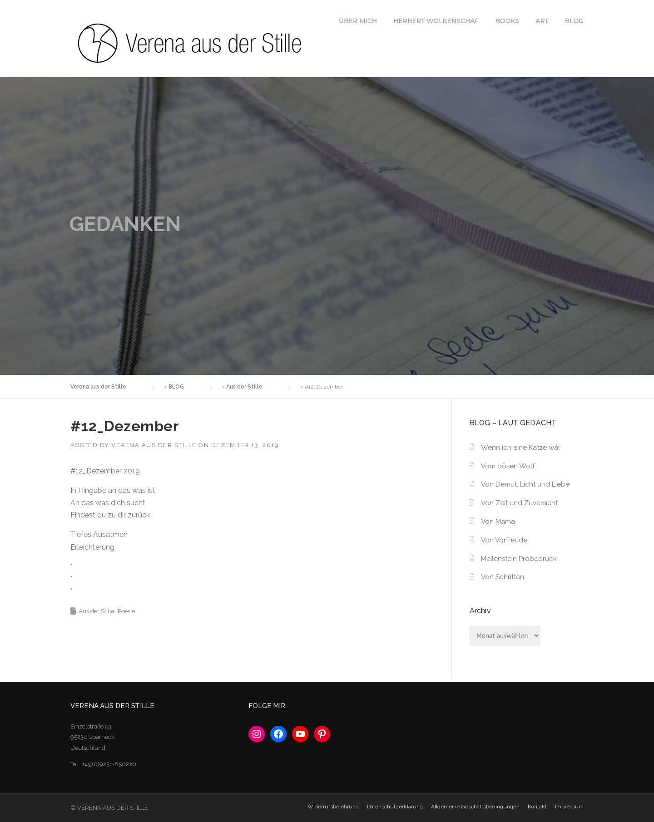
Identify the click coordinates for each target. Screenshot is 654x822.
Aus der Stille (96, 611)
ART (542, 21)
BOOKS (507, 21)
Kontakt (537, 806)
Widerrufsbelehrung (333, 806)
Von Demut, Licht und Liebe (525, 484)
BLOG (574, 21)
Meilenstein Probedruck (519, 559)
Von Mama (498, 521)
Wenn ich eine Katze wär (520, 447)
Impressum (569, 806)
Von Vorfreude (504, 540)
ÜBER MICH (358, 21)
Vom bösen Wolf (508, 466)
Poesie (126, 611)
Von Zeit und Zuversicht (519, 503)
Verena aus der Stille (154, 445)
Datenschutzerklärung (395, 806)
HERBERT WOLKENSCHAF (436, 21)
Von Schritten (502, 577)
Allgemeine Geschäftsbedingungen (475, 806)
